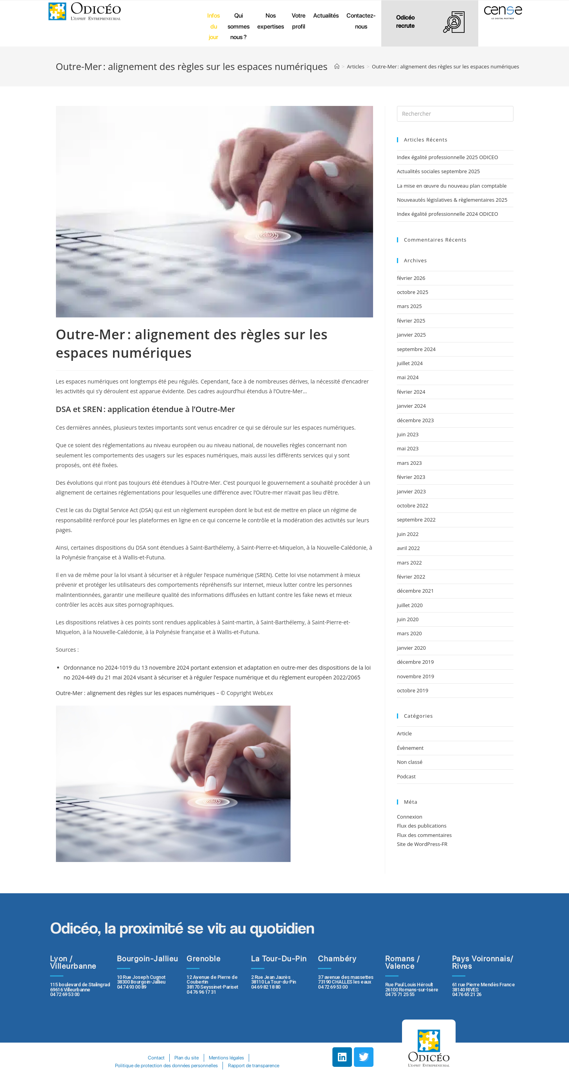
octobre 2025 (412, 292)
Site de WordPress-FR (422, 844)
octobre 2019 (412, 690)
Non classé (409, 761)
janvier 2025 (411, 334)
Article (404, 733)
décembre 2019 (415, 661)
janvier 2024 (411, 405)
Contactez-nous (361, 21)
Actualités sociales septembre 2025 (440, 171)
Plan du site (186, 1058)
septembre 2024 (416, 349)
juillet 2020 (410, 605)
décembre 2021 (415, 590)
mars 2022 (409, 562)
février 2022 (411, 576)
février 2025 (411, 320)
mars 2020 (409, 633)
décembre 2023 (415, 420)
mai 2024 (408, 377)
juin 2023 (408, 434)
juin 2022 (408, 534)
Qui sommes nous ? (238, 26)
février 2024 (411, 391)
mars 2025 (409, 306)
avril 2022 (408, 548)
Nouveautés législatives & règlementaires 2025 (452, 199)
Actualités (326, 15)
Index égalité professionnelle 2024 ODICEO (447, 213)
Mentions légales (226, 1058)
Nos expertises (270, 21)
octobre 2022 (412, 505)
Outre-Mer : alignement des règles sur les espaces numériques (136, 693)
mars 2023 (409, 462)
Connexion (409, 816)
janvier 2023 (411, 491)
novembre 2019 (415, 676)
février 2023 (411, 476)
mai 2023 (408, 448)
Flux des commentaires (424, 835)
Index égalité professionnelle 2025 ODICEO (447, 157)
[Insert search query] (455, 114)
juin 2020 (408, 619)
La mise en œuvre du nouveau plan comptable (452, 185)
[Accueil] (336, 66)
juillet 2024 (410, 363)
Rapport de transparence (253, 1065)
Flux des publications (422, 825)
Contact (155, 1058)
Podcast (406, 776)
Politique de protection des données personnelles (166, 1065)
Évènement (410, 747)
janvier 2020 (411, 647)
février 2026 (411, 277)
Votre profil (298, 21)
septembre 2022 (416, 519)
